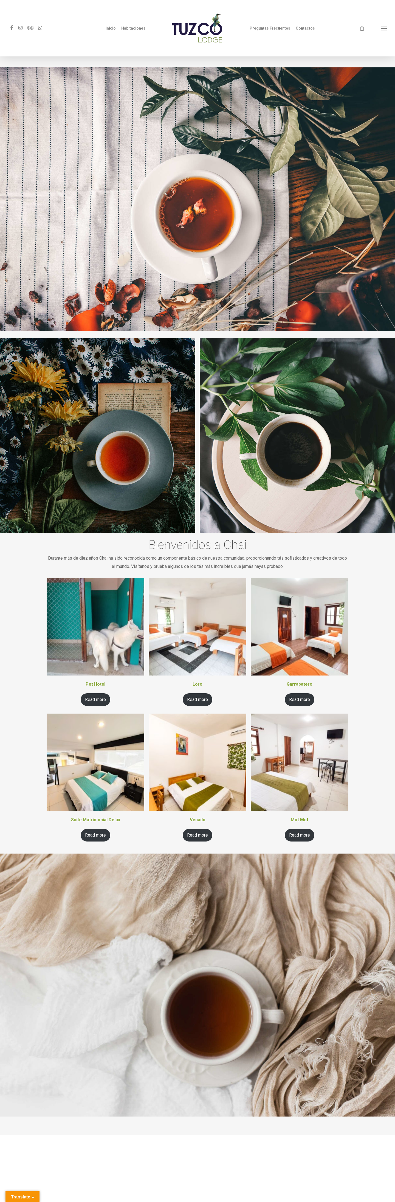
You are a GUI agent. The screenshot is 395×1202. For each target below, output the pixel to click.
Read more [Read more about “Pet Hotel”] (95, 699)
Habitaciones (133, 28)
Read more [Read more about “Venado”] (197, 835)
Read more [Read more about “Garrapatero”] (299, 699)
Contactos (305, 28)
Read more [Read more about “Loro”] (197, 699)
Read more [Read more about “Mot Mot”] (299, 835)
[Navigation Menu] (384, 28)
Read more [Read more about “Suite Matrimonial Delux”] (95, 835)
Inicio (111, 28)
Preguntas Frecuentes (270, 28)
